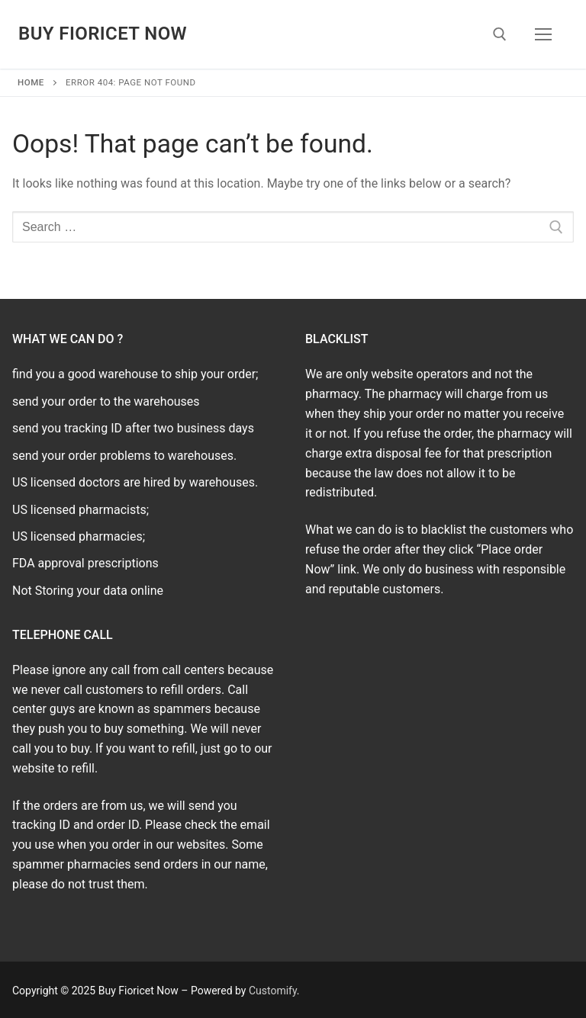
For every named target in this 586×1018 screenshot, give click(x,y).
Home (31, 82)
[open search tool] (500, 34)
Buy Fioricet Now (102, 33)
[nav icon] (543, 34)
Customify (273, 990)
